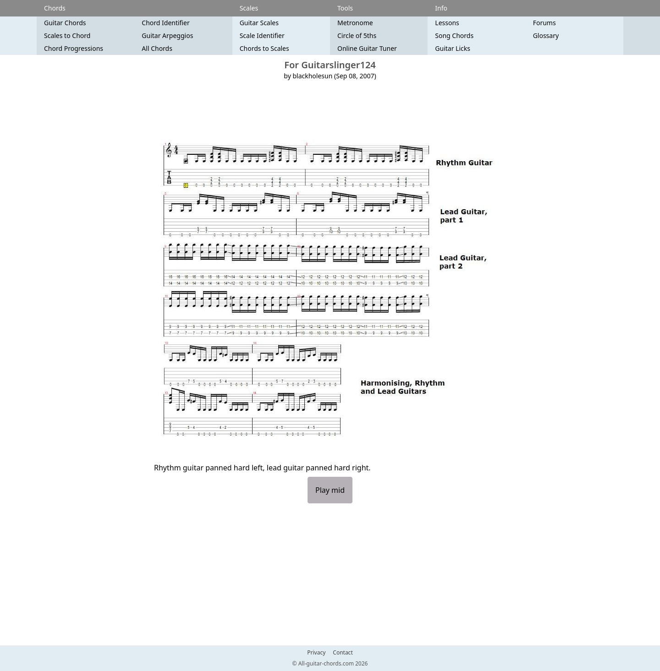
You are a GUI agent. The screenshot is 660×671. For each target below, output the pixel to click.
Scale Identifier (262, 35)
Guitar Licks (452, 48)
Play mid (330, 490)
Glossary (546, 35)
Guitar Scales (259, 22)
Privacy (316, 652)
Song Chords (454, 35)
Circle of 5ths (356, 35)
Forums (544, 22)
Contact (342, 652)
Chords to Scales (264, 48)
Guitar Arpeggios (167, 35)
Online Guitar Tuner (367, 48)
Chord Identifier (165, 22)
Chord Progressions (73, 48)
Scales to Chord (67, 35)
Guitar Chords (65, 22)
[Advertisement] (330, 110)
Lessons (447, 22)
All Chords (157, 48)
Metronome (355, 22)
